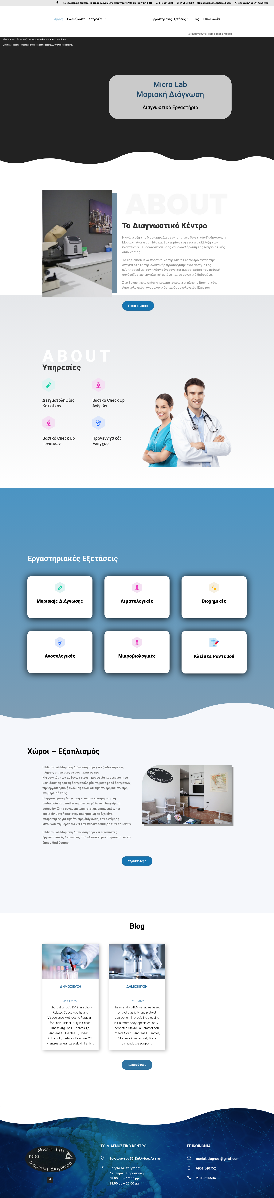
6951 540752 (206, 1168)
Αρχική (58, 19)
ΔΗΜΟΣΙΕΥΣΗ (70, 986)
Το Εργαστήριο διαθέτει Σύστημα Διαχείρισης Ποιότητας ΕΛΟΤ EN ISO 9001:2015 (107, 3)
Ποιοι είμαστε (76, 19)
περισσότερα (137, 861)
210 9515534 (206, 1178)
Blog (196, 19)
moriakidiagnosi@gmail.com (217, 1159)
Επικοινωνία (211, 19)
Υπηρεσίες (95, 19)
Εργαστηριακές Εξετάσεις (169, 19)
